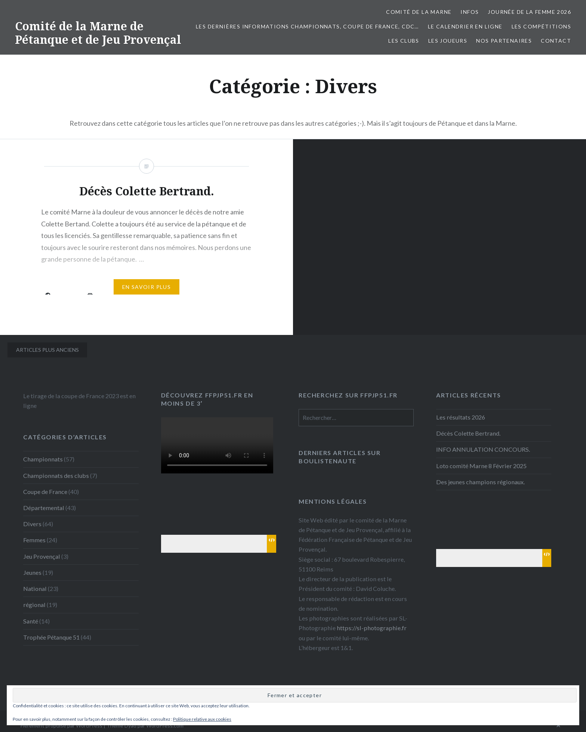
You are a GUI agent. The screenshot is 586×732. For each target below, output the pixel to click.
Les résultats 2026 (460, 417)
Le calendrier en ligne (465, 26)
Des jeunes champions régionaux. (480, 481)
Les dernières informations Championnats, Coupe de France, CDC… (307, 26)
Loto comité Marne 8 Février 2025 (481, 465)
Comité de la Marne (418, 12)
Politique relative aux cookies (202, 719)
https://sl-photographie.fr (372, 627)
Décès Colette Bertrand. (468, 433)
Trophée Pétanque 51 (51, 637)
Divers (32, 523)
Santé (30, 621)
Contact (556, 40)
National (35, 588)
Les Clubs (403, 40)
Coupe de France (45, 491)
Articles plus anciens (47, 350)
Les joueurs (447, 40)
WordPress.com (164, 725)
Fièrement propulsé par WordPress (61, 725)
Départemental (43, 507)
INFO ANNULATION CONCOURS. (483, 449)
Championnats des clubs (56, 475)
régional (34, 604)
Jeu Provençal (41, 556)
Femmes (34, 539)
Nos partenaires (504, 40)
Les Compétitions (541, 26)
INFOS (469, 12)
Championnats (43, 459)
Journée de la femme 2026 (529, 12)
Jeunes (32, 572)
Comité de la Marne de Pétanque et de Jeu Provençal (98, 32)
